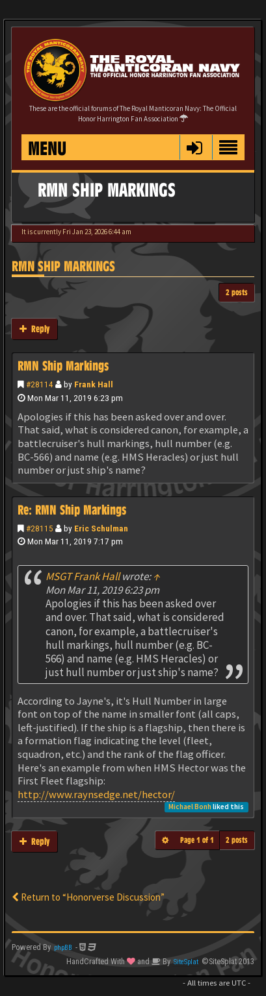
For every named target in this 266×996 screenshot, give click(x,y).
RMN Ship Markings (63, 266)
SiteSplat (186, 962)
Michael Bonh (189, 806)
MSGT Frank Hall (83, 576)
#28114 (39, 384)
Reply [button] (34, 328)
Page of (197, 840)
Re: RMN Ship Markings (72, 510)
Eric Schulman (101, 528)
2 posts (237, 292)
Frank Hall (93, 384)
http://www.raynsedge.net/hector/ (96, 794)
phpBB (63, 947)
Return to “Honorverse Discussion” (88, 897)
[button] (194, 147)
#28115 (39, 528)
